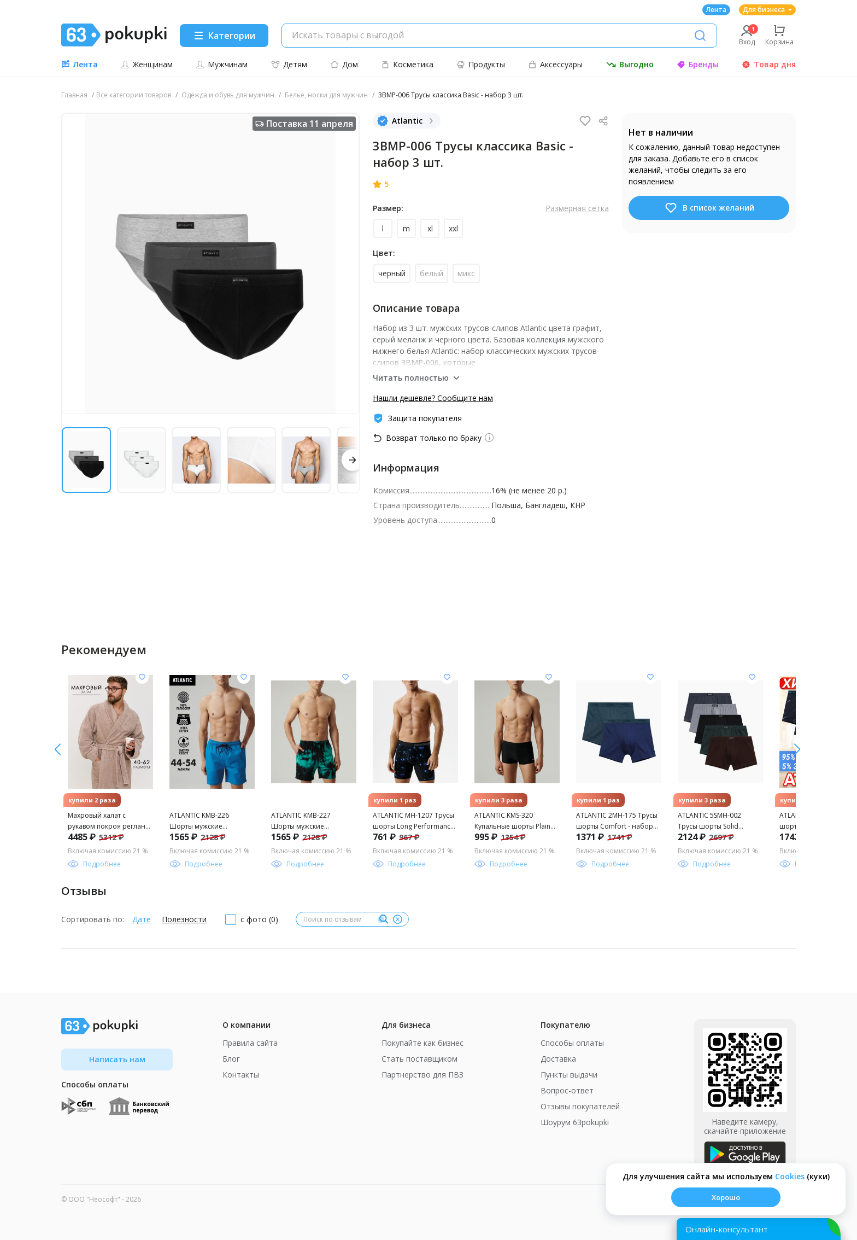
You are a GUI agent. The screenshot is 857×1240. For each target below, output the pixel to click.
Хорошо (726, 1197)
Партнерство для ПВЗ (422, 1074)
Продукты (480, 64)
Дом (344, 64)
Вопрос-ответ (567, 1090)
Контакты (240, 1074)
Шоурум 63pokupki (575, 1122)
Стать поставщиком (419, 1058)
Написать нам (117, 1059)
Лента (716, 9)
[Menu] (224, 35)
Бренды (698, 64)
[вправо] (58, 749)
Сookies (790, 1176)
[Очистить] (397, 919)
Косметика (407, 64)
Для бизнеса (767, 9)
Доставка (558, 1058)
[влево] (797, 749)
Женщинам (147, 64)
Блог (231, 1058)
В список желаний (709, 207)
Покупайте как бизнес (422, 1043)
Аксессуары (555, 64)
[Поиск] (700, 35)
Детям (289, 64)
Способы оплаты (572, 1043)
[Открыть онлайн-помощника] (759, 1229)
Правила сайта (250, 1043)
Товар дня (769, 64)
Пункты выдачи (569, 1074)
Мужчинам (222, 64)
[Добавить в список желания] (142, 677)
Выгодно (630, 64)
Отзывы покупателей (580, 1106)
